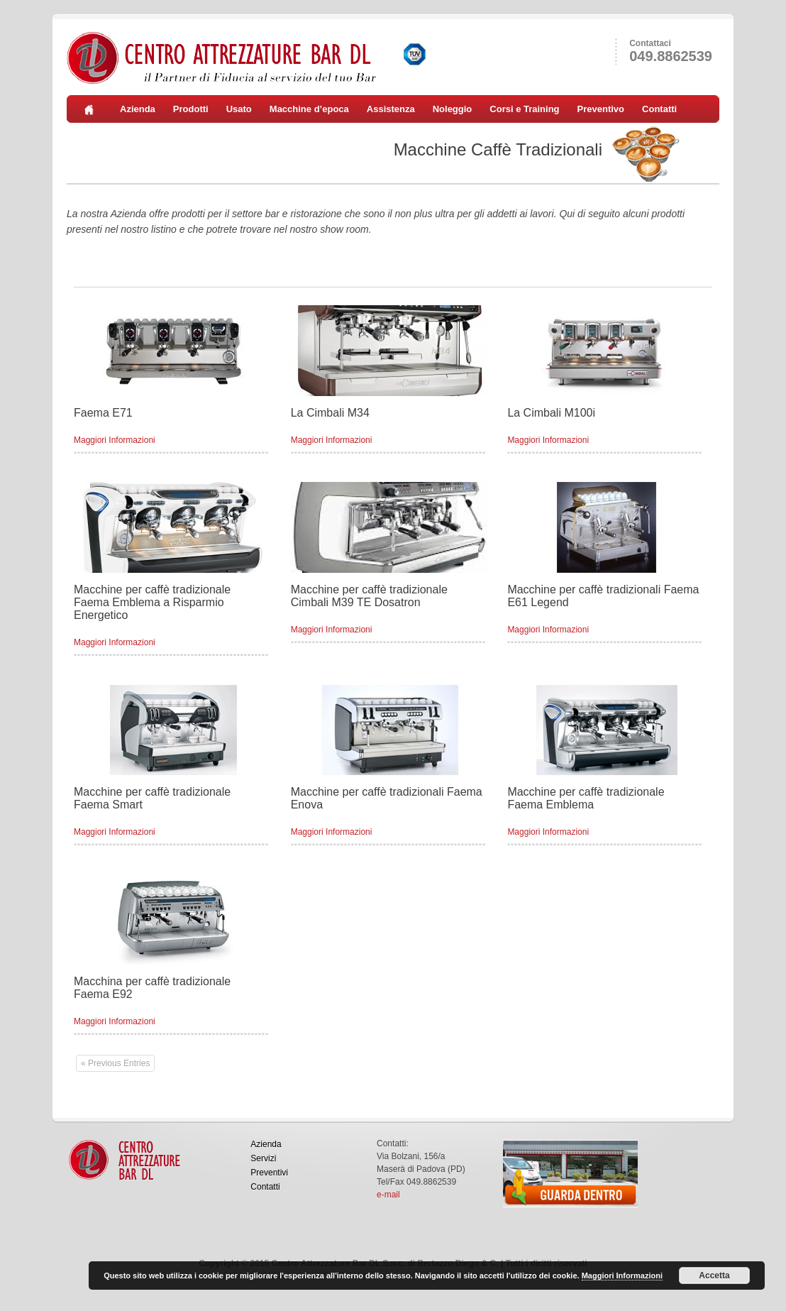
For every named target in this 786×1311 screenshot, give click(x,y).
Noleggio (452, 109)
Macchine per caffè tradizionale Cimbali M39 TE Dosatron (369, 595)
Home (93, 109)
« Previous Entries (115, 1063)
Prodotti (191, 109)
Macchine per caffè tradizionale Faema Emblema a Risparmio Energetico (152, 602)
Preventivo (600, 109)
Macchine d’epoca (309, 109)
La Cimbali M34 (330, 413)
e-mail (388, 1195)
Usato (239, 109)
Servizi (263, 1158)
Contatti (659, 109)
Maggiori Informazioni (114, 440)
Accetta (714, 1275)
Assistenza (391, 109)
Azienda (137, 109)
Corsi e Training (524, 109)
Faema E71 (103, 413)
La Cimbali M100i (551, 413)
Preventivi (269, 1173)
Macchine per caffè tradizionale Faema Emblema (585, 798)
